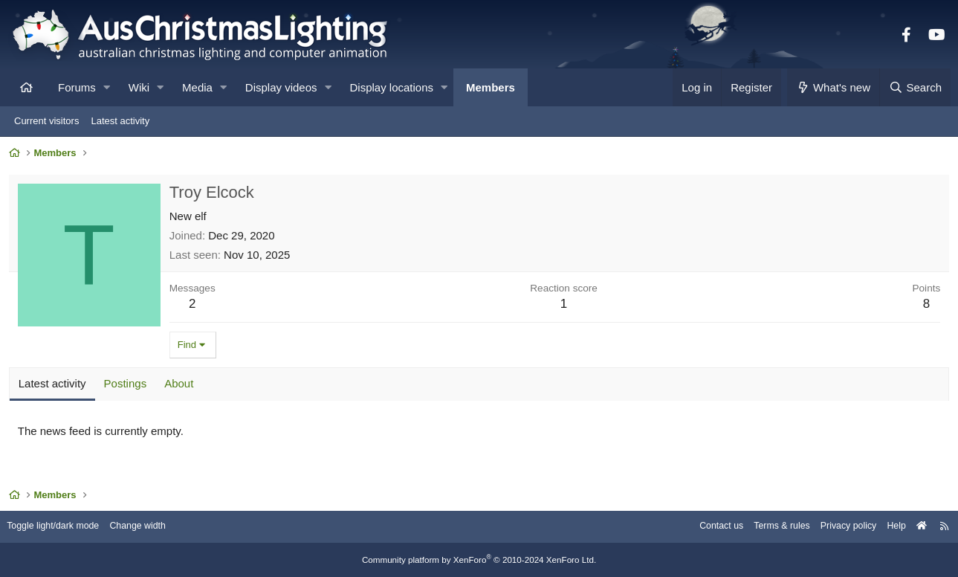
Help (888, 526)
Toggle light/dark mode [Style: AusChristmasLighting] (62, 526)
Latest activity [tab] (54, 385)
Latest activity (120, 120)
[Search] (915, 87)
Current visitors (46, 120)
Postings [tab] (127, 385)
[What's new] (833, 87)
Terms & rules (767, 526)
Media (197, 87)
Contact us (704, 526)
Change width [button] (151, 526)
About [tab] (180, 385)
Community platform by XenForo (479, 559)
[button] (106, 87)
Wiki (139, 87)
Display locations (392, 87)
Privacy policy (837, 526)
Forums (77, 87)
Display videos (281, 87)
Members (490, 87)
